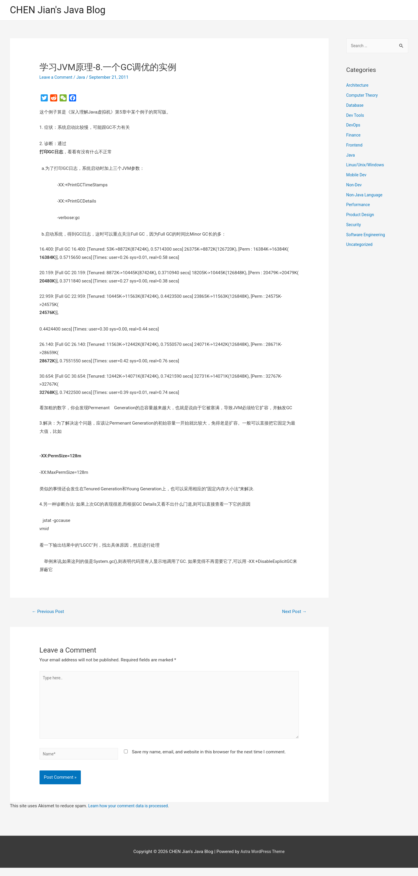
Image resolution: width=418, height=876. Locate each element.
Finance (354, 136)
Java (83, 78)
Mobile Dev (357, 176)
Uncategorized (360, 246)
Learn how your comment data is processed (131, 814)
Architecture (358, 87)
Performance (359, 206)
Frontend (355, 146)
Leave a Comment (57, 78)
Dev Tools (355, 116)
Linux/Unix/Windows (366, 166)
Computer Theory (363, 96)
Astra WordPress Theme (262, 859)
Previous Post (49, 613)
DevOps (353, 126)
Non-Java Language (366, 196)
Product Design (361, 216)
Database (355, 106)
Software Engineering (367, 236)
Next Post (293, 613)
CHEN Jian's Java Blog (61, 10)
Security (354, 226)
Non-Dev (354, 186)
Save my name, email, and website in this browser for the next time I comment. (209, 759)
